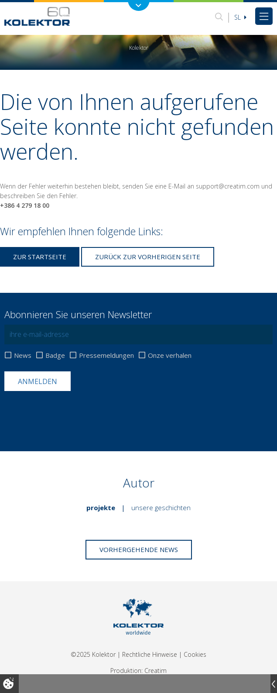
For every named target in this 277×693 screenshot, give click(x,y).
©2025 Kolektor (93, 654)
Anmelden (37, 381)
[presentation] (70, 412)
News (22, 355)
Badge (55, 355)
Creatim (155, 670)
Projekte (100, 507)
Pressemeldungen (106, 355)
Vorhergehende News (138, 549)
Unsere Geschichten (161, 507)
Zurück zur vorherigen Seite (147, 256)
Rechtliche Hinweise (149, 654)
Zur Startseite (39, 256)
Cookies (195, 654)
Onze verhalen (170, 355)
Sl (240, 17)
